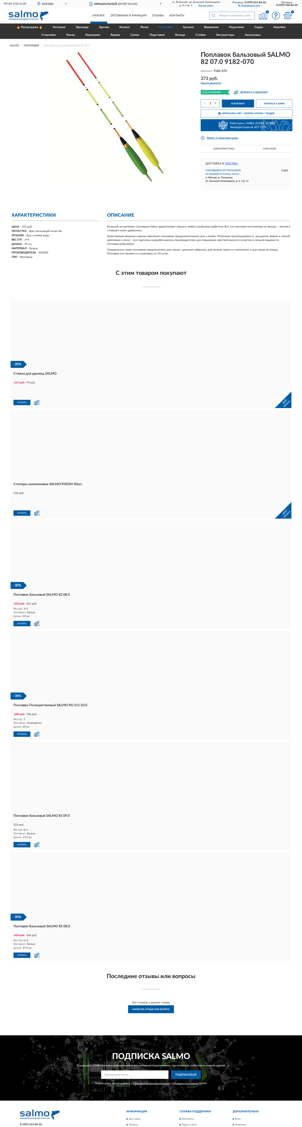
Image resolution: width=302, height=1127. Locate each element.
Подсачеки (236, 27)
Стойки (200, 35)
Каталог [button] (99, 15)
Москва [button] (231, 163)
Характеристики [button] (223, 149)
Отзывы (158, 15)
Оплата (133, 1098)
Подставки (157, 35)
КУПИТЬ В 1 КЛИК (274, 103)
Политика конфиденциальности (255, 1109)
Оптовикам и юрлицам (128, 15)
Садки (258, 27)
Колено (124, 27)
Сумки (134, 35)
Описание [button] (269, 149)
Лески (144, 27)
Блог (238, 1092)
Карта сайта (189, 1098)
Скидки (239, 1103)
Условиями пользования (185, 1056)
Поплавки (166, 27)
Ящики (115, 35)
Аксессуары (253, 35)
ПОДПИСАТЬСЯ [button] (185, 1048)
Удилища (82, 27)
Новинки (240, 1098)
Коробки (279, 27)
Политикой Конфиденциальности (151, 1056)
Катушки (59, 27)
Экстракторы (225, 35)
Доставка (134, 1092)
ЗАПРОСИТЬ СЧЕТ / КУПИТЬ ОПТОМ (247, 113)
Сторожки (48, 35)
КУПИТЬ (22, 389)
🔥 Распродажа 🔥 (30, 27)
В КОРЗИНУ (238, 103)
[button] (249, 5)
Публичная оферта (193, 1103)
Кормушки (92, 35)
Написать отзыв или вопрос (151, 982)
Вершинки (211, 27)
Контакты (176, 15)
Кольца (180, 35)
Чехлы (70, 35)
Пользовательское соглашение (201, 1109)
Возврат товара (138, 1103)
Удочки (104, 27)
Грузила (188, 27)
